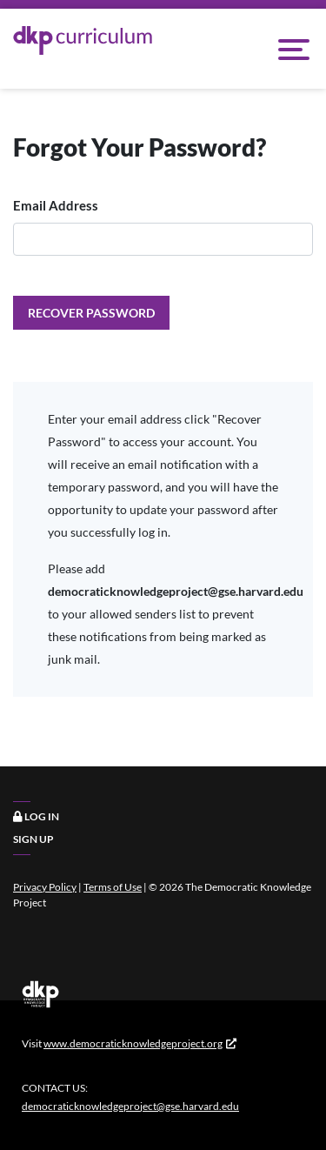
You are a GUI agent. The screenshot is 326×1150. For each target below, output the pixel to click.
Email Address (55, 205)
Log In (36, 816)
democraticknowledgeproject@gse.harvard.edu (130, 1106)
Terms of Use (112, 886)
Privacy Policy (45, 886)
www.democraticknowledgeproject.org (133, 1043)
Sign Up (33, 839)
